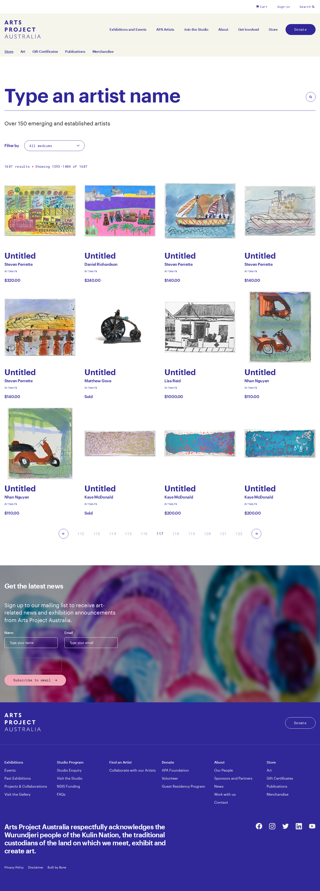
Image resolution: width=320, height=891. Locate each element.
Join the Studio (196, 29)
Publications (75, 51)
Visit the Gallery (17, 794)
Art (22, 51)
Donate (300, 29)
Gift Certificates (45, 51)
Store (273, 29)
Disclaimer (35, 867)
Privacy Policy (14, 867)
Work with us (225, 794)
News (219, 786)
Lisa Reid (172, 382)
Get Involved (248, 29)
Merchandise (103, 51)
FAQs (61, 794)
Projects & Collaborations (25, 786)
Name (9, 633)
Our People (223, 770)
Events (10, 770)
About (223, 29)
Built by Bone (57, 867)
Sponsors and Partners (233, 778)
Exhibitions (13, 762)
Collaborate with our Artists (132, 770)
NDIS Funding (68, 786)
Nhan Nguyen (256, 382)
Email (68, 633)
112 (80, 533)
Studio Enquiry (69, 770)
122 (239, 533)
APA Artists (165, 29)
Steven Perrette (18, 265)
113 (96, 533)
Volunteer (170, 778)
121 (223, 533)
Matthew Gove (97, 382)
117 (159, 533)
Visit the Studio (69, 778)
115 (128, 533)
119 (191, 533)
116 (144, 533)
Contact (221, 802)
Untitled (20, 255)
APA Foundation (175, 770)
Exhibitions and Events (128, 29)
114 (112, 533)
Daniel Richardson (101, 265)
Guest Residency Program (183, 786)
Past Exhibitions (17, 778)
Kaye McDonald (98, 498)
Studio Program (70, 762)
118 (175, 533)
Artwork (10, 271)
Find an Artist (120, 762)
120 (207, 533)
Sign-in (283, 7)
